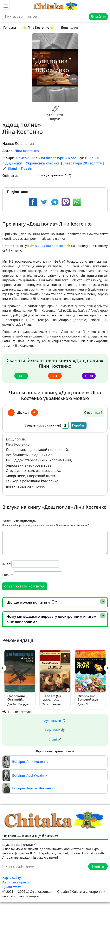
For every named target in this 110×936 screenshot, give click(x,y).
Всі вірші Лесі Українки (30, 775)
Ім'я (6, 564)
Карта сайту (11, 877)
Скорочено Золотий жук (88, 698)
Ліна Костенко (27, 150)
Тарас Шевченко (52, 704)
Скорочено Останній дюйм (16, 698)
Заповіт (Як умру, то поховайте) (51, 698)
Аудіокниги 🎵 (55, 721)
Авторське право (15, 882)
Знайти (98, 16)
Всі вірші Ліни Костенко (30, 762)
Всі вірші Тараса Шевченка (32, 788)
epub (89, 376)
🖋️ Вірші (9, 168)
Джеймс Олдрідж (18, 704)
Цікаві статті (12, 887)
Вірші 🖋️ (55, 739)
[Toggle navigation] (6, 6)
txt (21, 376)
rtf (55, 376)
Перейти (78, 425)
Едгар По (83, 704)
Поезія (26, 168)
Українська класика (43, 163)
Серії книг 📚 (55, 730)
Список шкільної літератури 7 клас (46, 158)
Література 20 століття (82, 163)
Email (7, 575)
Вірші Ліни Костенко (50, 246)
